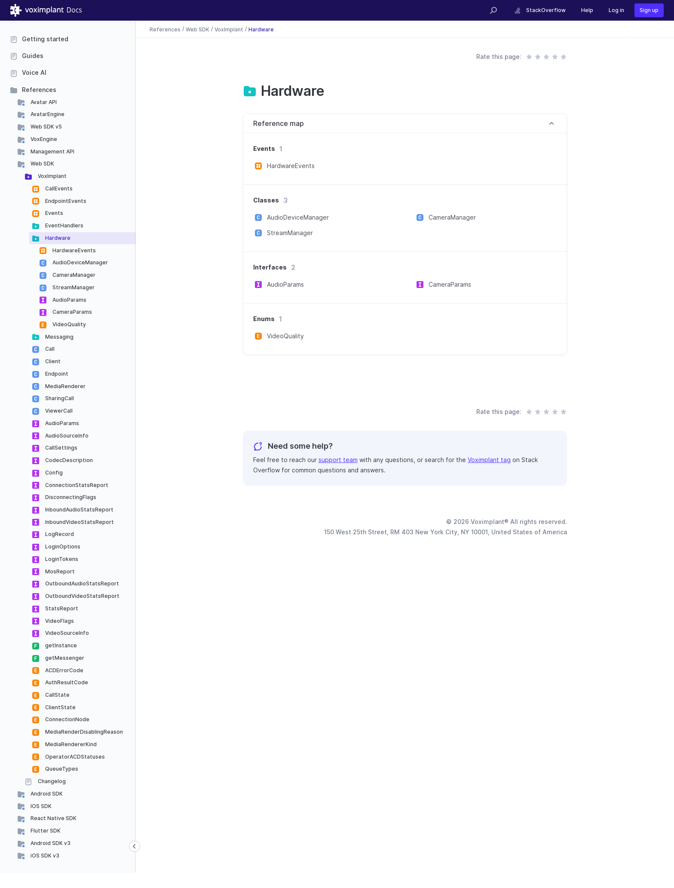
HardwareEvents (73, 250)
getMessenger (64, 658)
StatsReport (61, 608)
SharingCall (59, 398)
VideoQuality (68, 324)
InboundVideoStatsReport (79, 522)
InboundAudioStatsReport (78, 509)
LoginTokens (61, 559)
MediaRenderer (65, 386)
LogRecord (59, 534)
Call (49, 349)
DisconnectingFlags (70, 497)
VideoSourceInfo (66, 633)
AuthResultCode (66, 682)
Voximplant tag (489, 459)
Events (53, 213)
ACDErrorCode (63, 670)
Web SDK (41, 163)
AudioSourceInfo (66, 435)
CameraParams (71, 312)
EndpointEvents (65, 201)
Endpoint (56, 374)
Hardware (57, 238)
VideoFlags (59, 621)
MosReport (59, 571)
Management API (51, 151)
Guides (32, 55)
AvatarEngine (46, 114)
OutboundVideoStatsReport (81, 596)
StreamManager (73, 287)
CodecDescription (68, 460)
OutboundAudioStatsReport (81, 583)
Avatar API (43, 102)
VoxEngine (43, 139)
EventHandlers (63, 225)
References (39, 89)
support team (338, 459)
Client (52, 361)
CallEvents (58, 188)
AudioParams (68, 300)
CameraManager (73, 275)
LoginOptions (62, 546)
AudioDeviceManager (79, 262)
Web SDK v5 (45, 126)
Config (53, 472)
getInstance (60, 645)
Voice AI (34, 72)
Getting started (45, 39)
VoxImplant (52, 176)
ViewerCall (58, 410)
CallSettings (60, 447)
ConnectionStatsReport (76, 485)
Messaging (59, 337)
